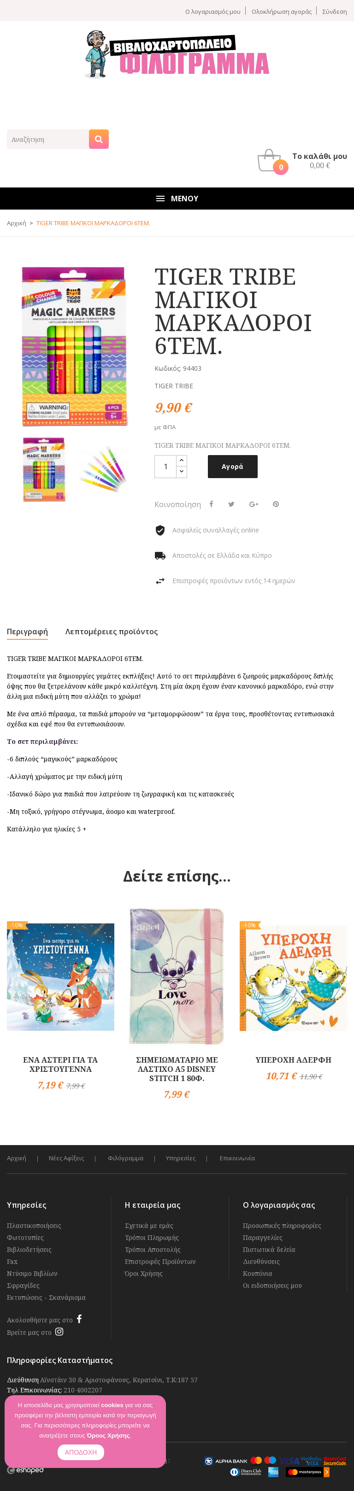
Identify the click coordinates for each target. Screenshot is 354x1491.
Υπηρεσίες (182, 1158)
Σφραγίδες (23, 1285)
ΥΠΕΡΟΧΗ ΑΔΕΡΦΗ (293, 1059)
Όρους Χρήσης (108, 1435)
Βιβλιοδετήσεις (29, 1249)
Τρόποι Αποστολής (153, 1249)
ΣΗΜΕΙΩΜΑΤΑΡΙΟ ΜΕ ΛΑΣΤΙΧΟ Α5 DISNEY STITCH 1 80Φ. (177, 1069)
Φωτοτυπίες (25, 1237)
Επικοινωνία (238, 1158)
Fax (12, 1261)
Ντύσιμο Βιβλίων (32, 1273)
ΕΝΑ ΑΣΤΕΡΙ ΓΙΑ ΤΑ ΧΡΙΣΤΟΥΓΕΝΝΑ (60, 1064)
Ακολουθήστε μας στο (40, 1320)
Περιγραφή (27, 631)
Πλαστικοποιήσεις (34, 1225)
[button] (304, 160)
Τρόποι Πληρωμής (152, 1237)
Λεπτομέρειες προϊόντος (111, 631)
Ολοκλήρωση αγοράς (282, 11)
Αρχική (16, 1158)
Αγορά (233, 466)
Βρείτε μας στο (29, 1332)
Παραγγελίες (263, 1237)
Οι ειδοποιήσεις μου (272, 1285)
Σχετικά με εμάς (149, 1225)
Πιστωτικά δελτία (269, 1249)
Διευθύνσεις (261, 1261)
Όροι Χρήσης (144, 1273)
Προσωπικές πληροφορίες (282, 1225)
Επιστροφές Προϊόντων (160, 1261)
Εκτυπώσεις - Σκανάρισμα (46, 1297)
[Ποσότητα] (165, 466)
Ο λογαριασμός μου (213, 11)
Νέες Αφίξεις (66, 1158)
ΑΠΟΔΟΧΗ (81, 1452)
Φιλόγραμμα (126, 1158)
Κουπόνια (257, 1273)
